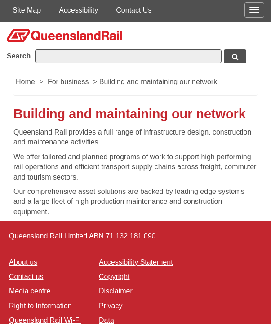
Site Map (27, 10)
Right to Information (40, 306)
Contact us (26, 276)
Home (25, 82)
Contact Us (133, 10)
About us (23, 262)
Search (19, 56)
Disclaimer (116, 291)
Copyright (114, 276)
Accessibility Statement (136, 262)
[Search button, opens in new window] (235, 56)
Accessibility (78, 10)
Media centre (30, 291)
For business (68, 82)
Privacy (110, 306)
